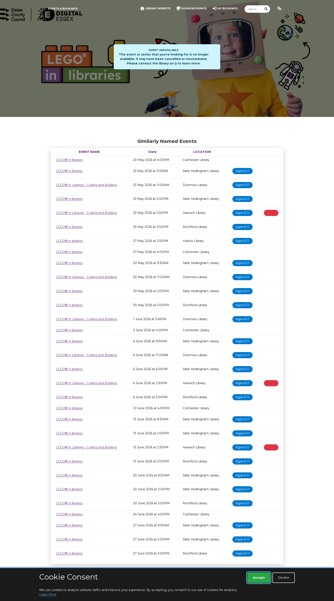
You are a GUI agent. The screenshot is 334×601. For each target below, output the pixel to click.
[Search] (253, 9)
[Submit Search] (266, 9)
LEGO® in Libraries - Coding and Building (86, 185)
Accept (259, 578)
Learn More (47, 594)
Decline (283, 578)
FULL (271, 213)
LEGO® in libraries (69, 160)
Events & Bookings (63, 8)
